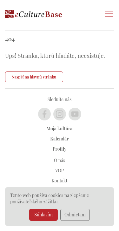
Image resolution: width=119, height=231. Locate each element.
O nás (59, 160)
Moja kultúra (60, 129)
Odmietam (75, 215)
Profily (59, 149)
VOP (59, 170)
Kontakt (60, 181)
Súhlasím (43, 215)
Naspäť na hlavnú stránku (34, 76)
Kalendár (59, 139)
